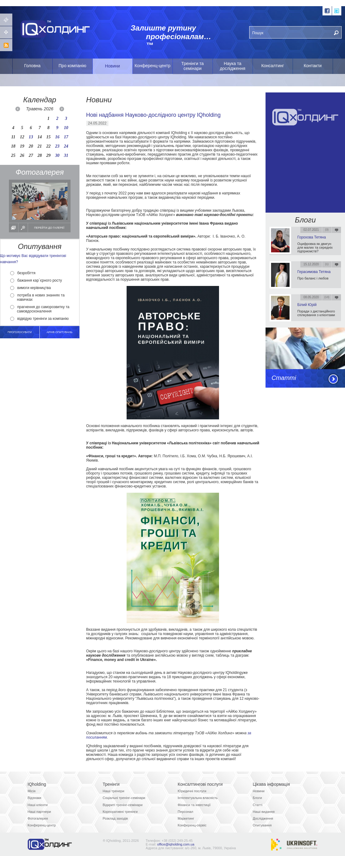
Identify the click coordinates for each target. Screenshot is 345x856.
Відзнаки (34, 798)
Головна (32, 65)
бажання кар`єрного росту (36, 280)
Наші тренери (113, 791)
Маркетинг (186, 818)
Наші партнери (39, 811)
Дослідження (263, 818)
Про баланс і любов (312, 278)
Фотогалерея (38, 818)
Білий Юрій (306, 305)
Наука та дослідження (233, 66)
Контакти (313, 65)
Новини (112, 65)
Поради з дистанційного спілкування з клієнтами (316, 313)
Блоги (305, 220)
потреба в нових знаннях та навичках (37, 297)
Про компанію (72, 65)
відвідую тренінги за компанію (39, 318)
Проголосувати (20, 332)
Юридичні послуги (192, 791)
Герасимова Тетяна (314, 272)
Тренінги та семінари (192, 66)
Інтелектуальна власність (198, 798)
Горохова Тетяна (311, 237)
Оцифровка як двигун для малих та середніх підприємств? (315, 247)
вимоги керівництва (30, 288)
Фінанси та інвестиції (194, 805)
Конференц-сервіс (192, 825)
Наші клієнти (38, 805)
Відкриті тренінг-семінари (122, 805)
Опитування (262, 825)
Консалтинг (272, 65)
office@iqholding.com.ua (175, 844)
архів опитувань (59, 332)
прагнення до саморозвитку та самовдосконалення (39, 309)
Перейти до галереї (49, 227)
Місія (32, 791)
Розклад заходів (115, 818)
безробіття (22, 273)
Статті (283, 377)
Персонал (185, 811)
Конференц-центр (153, 65)
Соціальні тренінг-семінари (124, 798)
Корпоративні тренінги (120, 811)
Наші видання (263, 811)
